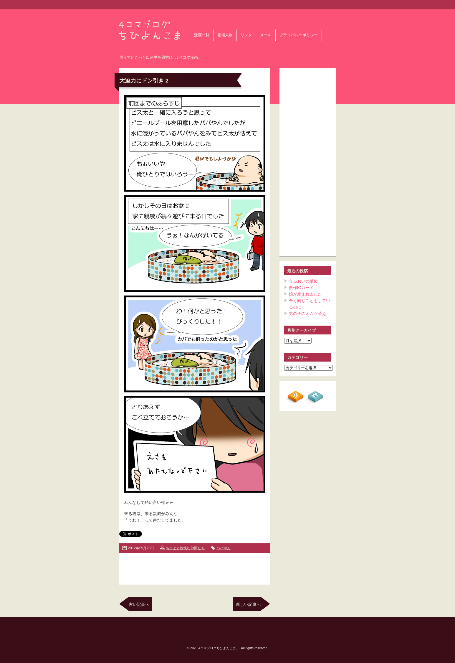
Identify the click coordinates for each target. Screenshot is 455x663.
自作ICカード (301, 287)
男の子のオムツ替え (307, 313)
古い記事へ (139, 604)
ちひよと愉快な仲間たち (185, 548)
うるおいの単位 (303, 281)
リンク (246, 35)
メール (266, 35)
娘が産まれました (305, 294)
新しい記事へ (248, 604)
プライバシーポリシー (298, 35)
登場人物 (225, 35)
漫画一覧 (201, 35)
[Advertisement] (195, 567)
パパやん (223, 548)
